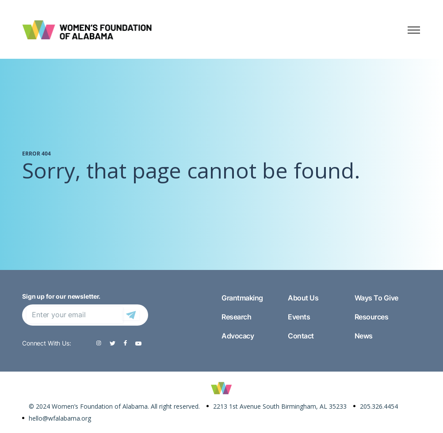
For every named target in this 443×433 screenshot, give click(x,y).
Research (236, 316)
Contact (301, 335)
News (364, 335)
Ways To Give (376, 297)
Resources (372, 316)
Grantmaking (242, 297)
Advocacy (238, 335)
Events (299, 316)
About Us (303, 297)
